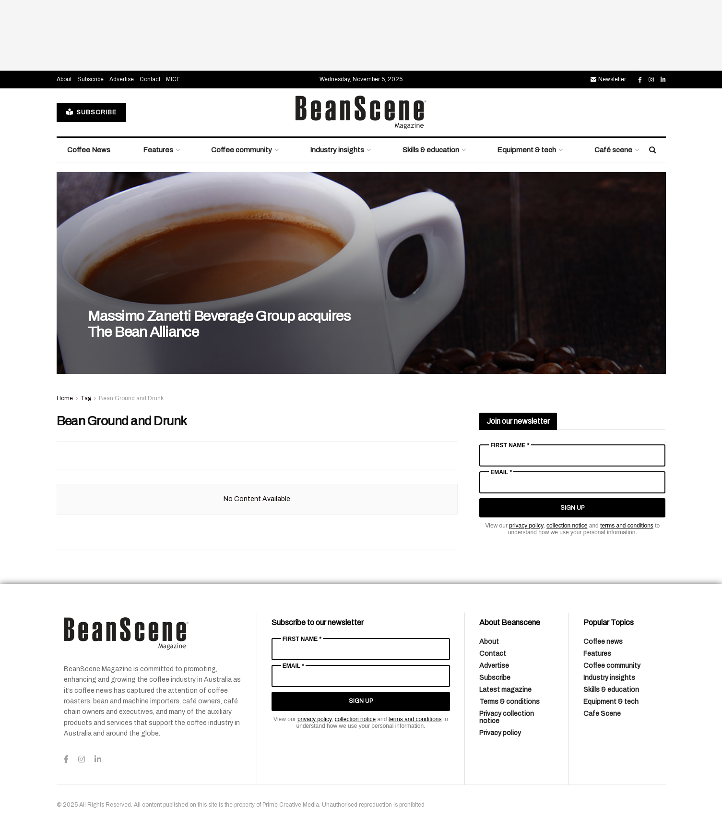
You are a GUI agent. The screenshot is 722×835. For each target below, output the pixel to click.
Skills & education (430, 150)
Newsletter (608, 79)
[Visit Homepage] (361, 112)
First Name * (509, 445)
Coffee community (241, 150)
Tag (86, 398)
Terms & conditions (509, 701)
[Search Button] (652, 150)
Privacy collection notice (506, 717)
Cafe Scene (602, 713)
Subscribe (90, 79)
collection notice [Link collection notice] (566, 525)
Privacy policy (500, 733)
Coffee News (88, 150)
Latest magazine (505, 689)
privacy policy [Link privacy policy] (526, 525)
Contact (150, 79)
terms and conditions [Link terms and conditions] (626, 525)
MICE (173, 79)
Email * (501, 472)
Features (158, 150)
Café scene (613, 150)
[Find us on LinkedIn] (663, 80)
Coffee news (603, 641)
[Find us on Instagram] (651, 80)
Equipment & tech (526, 150)
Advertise (121, 79)
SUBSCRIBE (91, 112)
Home (65, 398)
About (64, 79)
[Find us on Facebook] (640, 80)
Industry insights (337, 150)
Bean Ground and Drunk (131, 398)
